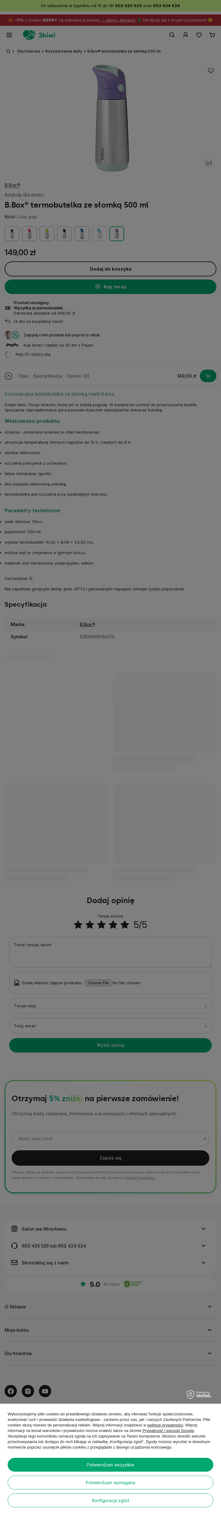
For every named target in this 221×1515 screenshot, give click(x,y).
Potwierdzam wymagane (110, 1482)
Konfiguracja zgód (110, 1500)
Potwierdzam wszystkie (110, 1464)
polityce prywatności (165, 1425)
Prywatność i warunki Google (168, 1430)
